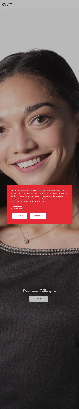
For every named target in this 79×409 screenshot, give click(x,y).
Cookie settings (18, 208)
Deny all (19, 216)
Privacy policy (18, 206)
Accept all (38, 216)
